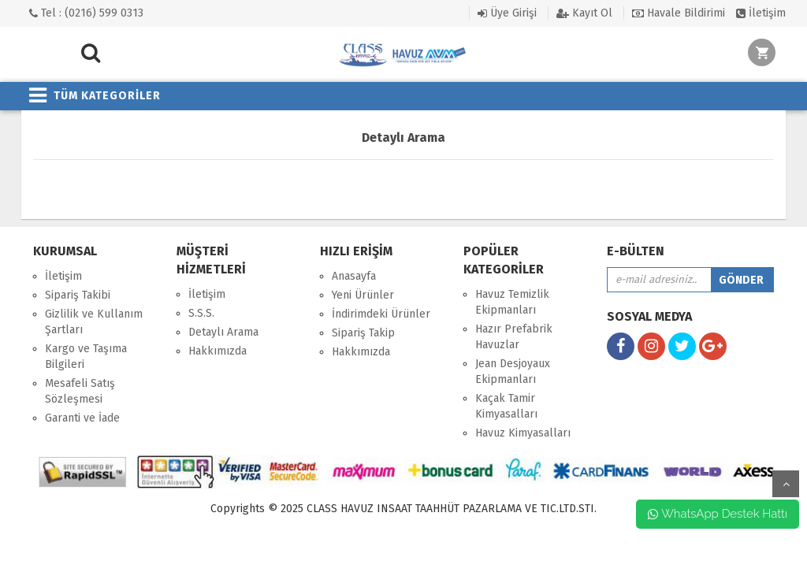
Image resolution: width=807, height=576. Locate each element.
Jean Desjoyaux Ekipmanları (512, 371)
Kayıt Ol (584, 13)
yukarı (785, 483)
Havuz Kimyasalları (523, 433)
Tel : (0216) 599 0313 (86, 13)
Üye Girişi (507, 13)
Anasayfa (354, 276)
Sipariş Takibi (77, 295)
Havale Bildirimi (678, 13)
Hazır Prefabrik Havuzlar (513, 336)
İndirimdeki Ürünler (381, 314)
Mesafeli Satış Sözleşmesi (80, 391)
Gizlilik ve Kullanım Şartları (94, 321)
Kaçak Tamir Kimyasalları (506, 406)
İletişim (761, 13)
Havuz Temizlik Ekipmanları (512, 302)
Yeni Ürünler (363, 295)
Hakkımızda (217, 351)
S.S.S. (201, 313)
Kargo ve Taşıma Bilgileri (86, 356)
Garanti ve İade (82, 418)
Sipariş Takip (363, 333)
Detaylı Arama (223, 332)
